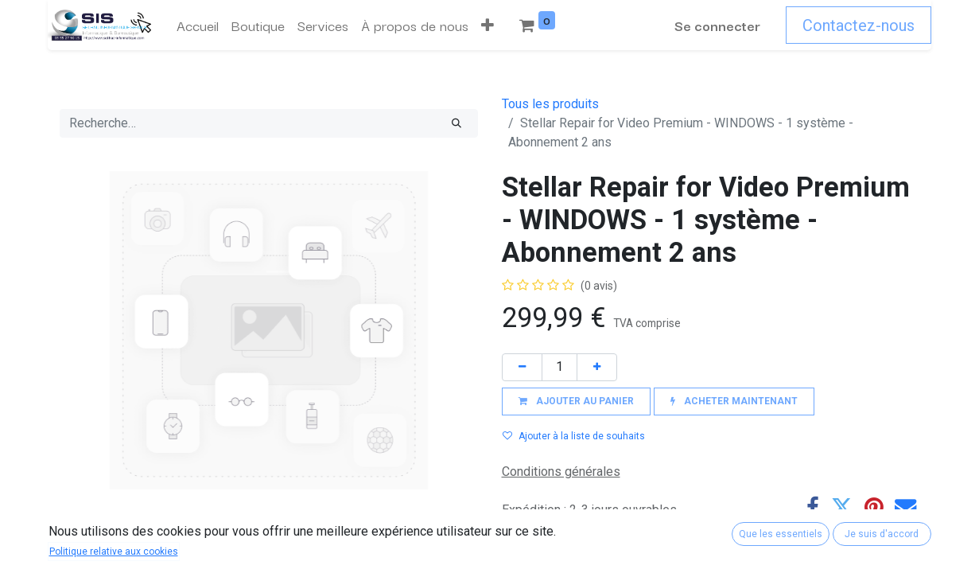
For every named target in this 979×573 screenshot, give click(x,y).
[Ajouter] (597, 367)
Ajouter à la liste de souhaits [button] (574, 436)
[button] (487, 25)
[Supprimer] (522, 367)
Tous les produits (550, 103)
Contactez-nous (858, 25)
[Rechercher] (456, 123)
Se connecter (717, 25)
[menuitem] (197, 25)
